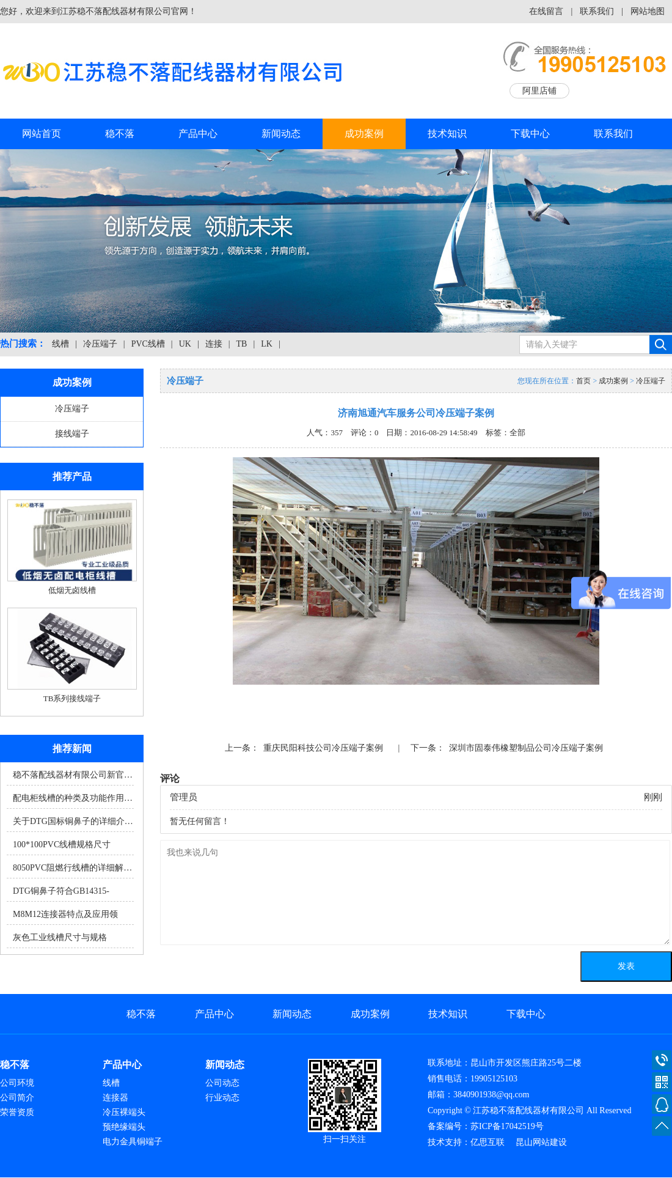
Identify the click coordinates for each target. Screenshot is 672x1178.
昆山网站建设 (541, 1142)
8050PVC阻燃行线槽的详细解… (72, 867)
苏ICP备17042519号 (507, 1126)
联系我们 (597, 11)
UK (185, 343)
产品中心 (197, 133)
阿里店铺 (539, 90)
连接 (213, 343)
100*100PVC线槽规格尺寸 (62, 844)
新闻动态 (281, 133)
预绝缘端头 (124, 1127)
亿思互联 (487, 1142)
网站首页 (41, 133)
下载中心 (530, 133)
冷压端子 (100, 343)
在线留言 (546, 11)
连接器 (115, 1097)
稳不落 (119, 133)
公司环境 (17, 1083)
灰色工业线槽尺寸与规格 (60, 937)
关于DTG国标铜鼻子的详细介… (73, 821)
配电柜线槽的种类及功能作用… (73, 798)
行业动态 (222, 1097)
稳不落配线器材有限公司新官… (73, 774)
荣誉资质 (17, 1112)
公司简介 (17, 1097)
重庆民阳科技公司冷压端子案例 (323, 748)
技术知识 (447, 133)
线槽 (60, 343)
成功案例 (364, 133)
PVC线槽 (148, 343)
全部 (517, 432)
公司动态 (222, 1083)
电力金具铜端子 (133, 1141)
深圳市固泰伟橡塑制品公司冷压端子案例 (526, 748)
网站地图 (647, 11)
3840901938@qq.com (491, 1094)
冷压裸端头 (124, 1112)
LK (266, 343)
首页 (583, 381)
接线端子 (72, 433)
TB (241, 343)
